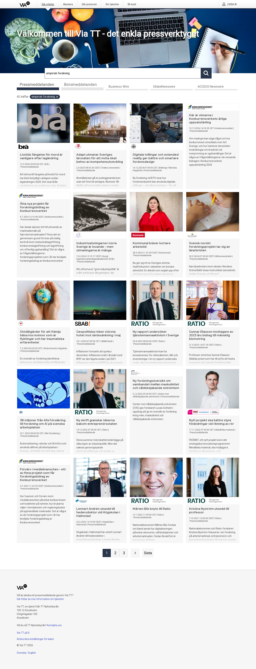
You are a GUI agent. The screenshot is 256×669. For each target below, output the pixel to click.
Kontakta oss (54, 625)
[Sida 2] (115, 553)
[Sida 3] (124, 553)
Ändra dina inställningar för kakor (35, 639)
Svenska (21, 652)
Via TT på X (23, 632)
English (32, 652)
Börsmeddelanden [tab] (80, 84)
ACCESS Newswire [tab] (211, 87)
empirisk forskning (45, 97)
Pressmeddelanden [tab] (37, 84)
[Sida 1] (106, 553)
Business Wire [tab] (119, 87)
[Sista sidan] (147, 553)
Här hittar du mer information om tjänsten (40, 599)
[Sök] (123, 73)
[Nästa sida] (135, 553)
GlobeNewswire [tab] (164, 87)
